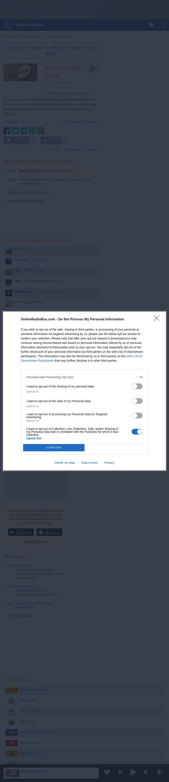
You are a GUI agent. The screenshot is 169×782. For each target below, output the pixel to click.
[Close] (158, 320)
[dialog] (84, 391)
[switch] (137, 386)
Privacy (109, 462)
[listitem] (84, 377)
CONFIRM (54, 447)
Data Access (89, 462)
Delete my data (65, 462)
